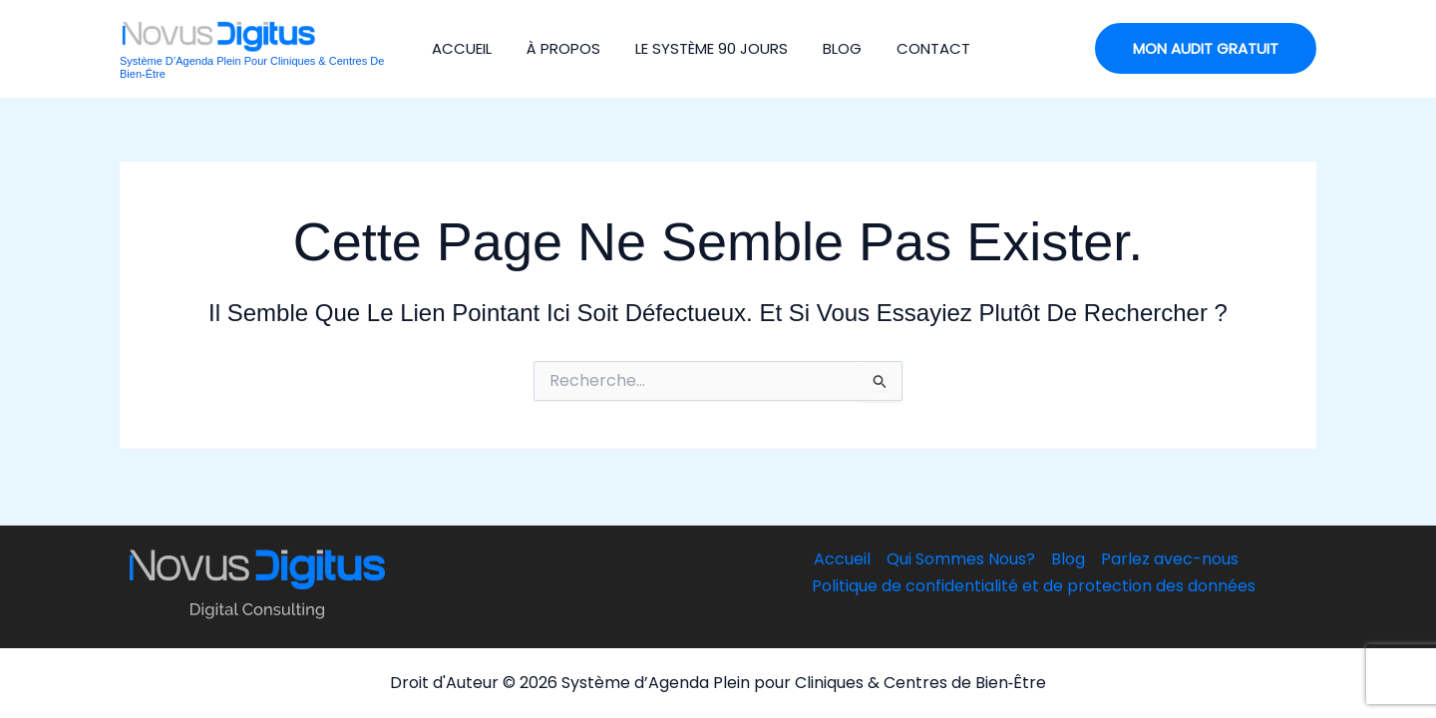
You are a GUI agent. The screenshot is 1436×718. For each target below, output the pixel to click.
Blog (842, 48)
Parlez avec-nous (1170, 558)
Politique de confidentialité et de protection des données (1034, 585)
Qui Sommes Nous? (961, 558)
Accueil (462, 48)
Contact (933, 48)
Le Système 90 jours (711, 48)
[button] (1205, 48)
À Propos (563, 48)
